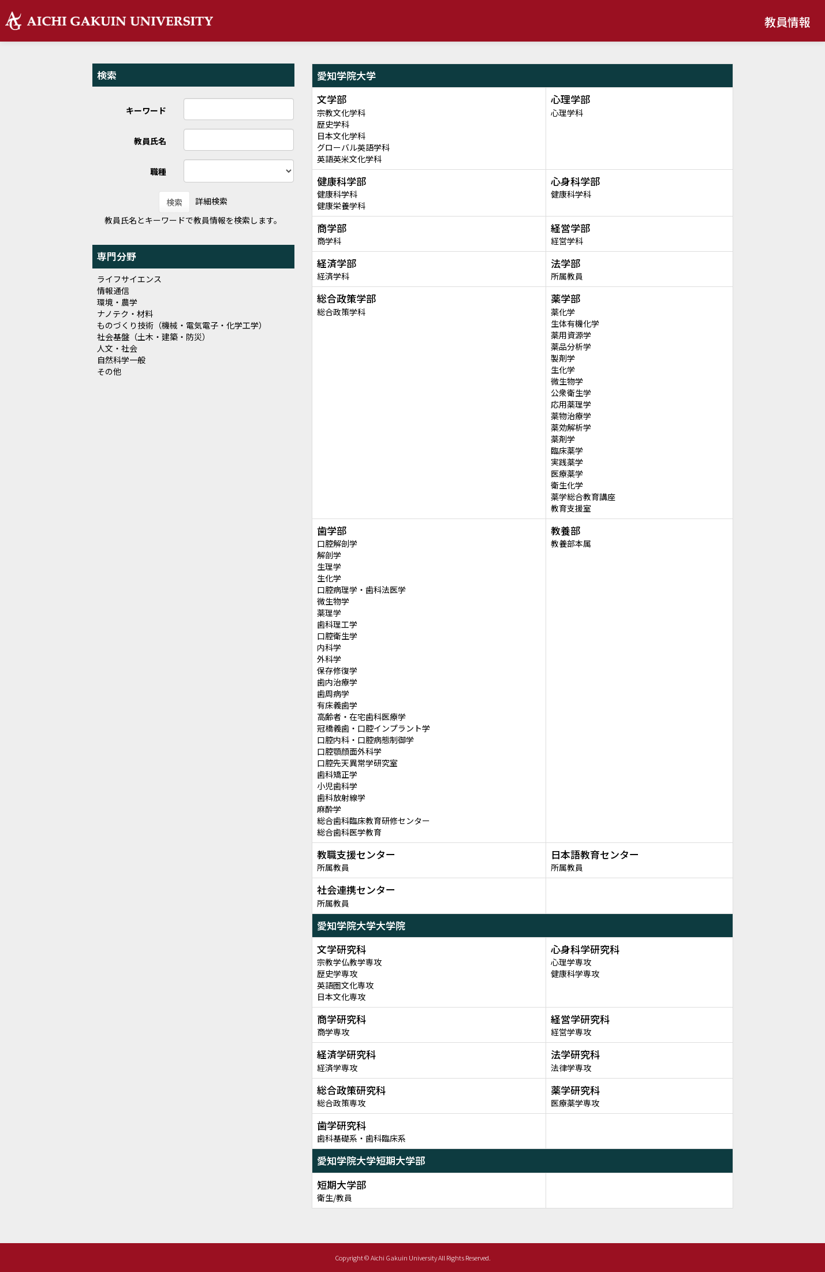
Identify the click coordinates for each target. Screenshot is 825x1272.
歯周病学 (333, 693)
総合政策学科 (341, 312)
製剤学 (563, 358)
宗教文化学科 (341, 112)
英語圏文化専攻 (345, 985)
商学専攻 (333, 1032)
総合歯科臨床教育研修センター (373, 820)
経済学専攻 (337, 1067)
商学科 (329, 241)
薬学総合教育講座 (583, 496)
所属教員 (567, 276)
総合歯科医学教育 (349, 832)
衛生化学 (567, 485)
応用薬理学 (571, 404)
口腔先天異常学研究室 (357, 763)
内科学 (329, 647)
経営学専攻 (571, 1032)
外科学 (329, 659)
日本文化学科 (341, 135)
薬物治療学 (571, 415)
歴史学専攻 (337, 973)
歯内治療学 (337, 682)
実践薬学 (567, 462)
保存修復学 (337, 670)
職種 (158, 171)
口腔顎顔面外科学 (349, 751)
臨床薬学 (567, 450)
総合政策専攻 (341, 1103)
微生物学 (567, 381)
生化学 (563, 369)
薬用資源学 (571, 335)
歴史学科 (333, 124)
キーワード (146, 110)
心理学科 (567, 112)
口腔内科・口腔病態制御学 (365, 739)
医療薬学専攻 (575, 1103)
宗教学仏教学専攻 (349, 962)
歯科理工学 (337, 624)
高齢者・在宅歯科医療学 (361, 716)
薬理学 (329, 612)
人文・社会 (117, 348)
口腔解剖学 (337, 543)
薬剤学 (563, 439)
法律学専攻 (571, 1067)
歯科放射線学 (341, 797)
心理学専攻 (571, 962)
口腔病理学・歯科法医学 (361, 589)
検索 (174, 202)
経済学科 (333, 276)
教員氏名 (150, 141)
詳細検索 (211, 201)
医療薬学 (567, 473)
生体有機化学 (575, 323)
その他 (109, 371)
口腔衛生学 (337, 635)
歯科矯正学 (337, 774)
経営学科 (567, 241)
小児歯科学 (337, 786)
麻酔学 (329, 809)
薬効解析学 (571, 427)
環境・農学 (117, 302)
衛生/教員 (334, 1197)
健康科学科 (337, 194)
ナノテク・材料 (125, 313)
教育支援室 (571, 508)
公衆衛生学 (571, 392)
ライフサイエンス (129, 279)
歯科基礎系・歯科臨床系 (361, 1138)
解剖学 (329, 555)
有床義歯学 (337, 705)
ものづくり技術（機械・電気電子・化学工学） (182, 325)
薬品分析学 (571, 346)
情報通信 (113, 290)
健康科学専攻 (575, 973)
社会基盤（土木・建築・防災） (153, 336)
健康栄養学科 (341, 205)
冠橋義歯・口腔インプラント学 (373, 728)
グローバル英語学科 (353, 147)
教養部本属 (571, 543)
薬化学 (563, 312)
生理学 (329, 566)
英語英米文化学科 (349, 159)
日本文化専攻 (341, 996)
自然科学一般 (121, 359)
